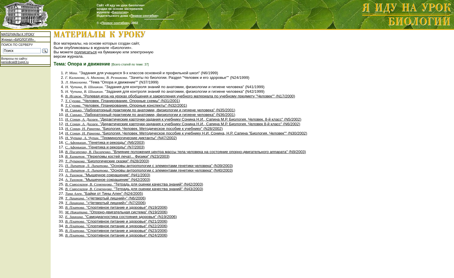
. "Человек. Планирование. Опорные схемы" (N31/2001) (122, 101)
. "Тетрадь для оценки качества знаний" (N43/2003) (134, 189)
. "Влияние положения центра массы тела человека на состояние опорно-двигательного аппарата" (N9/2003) (185, 152)
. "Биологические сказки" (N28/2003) (107, 161)
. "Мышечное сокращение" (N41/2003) (107, 175)
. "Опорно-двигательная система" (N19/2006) (116, 212)
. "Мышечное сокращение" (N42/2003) (107, 179)
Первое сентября (144, 15)
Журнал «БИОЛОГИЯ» (18, 39)
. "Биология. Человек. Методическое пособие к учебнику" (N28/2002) (144, 128)
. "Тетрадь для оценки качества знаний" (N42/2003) (134, 184)
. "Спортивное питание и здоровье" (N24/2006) (116, 235)
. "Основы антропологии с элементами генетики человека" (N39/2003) (149, 165)
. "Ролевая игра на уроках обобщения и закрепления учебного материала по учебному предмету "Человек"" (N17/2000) (180, 96)
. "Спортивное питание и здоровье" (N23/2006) (116, 230)
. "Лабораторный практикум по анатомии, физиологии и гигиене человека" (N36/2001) (150, 114)
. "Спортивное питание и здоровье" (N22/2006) (116, 226)
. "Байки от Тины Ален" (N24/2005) (104, 193)
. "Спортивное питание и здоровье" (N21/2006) (116, 221)
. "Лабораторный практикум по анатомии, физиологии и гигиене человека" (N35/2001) (150, 110)
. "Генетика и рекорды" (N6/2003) (104, 142)
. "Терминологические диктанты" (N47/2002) (121, 138)
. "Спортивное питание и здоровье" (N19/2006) (116, 207)
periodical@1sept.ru (15, 62)
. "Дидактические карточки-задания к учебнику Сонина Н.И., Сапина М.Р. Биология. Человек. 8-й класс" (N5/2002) (183, 119)
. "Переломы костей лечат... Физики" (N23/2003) (117, 156)
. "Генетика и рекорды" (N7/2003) (104, 147)
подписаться (85, 52)
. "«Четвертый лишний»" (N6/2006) (105, 198)
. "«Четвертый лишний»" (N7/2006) (105, 203)
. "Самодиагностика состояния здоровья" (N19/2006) (121, 217)
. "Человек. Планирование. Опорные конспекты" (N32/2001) (126, 105)
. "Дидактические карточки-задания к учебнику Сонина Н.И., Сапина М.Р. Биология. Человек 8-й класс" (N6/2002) (182, 124)
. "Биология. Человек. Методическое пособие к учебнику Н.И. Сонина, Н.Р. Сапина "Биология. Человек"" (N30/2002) (186, 133)
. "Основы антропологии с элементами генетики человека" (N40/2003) (149, 170)
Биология (119, 12)
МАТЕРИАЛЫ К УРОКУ (17, 34)
